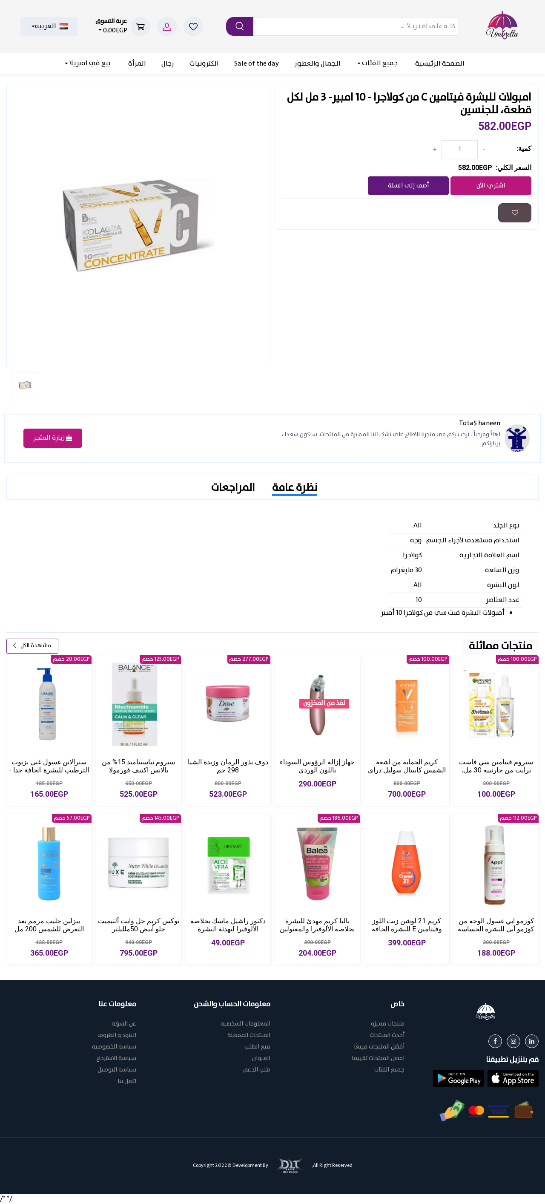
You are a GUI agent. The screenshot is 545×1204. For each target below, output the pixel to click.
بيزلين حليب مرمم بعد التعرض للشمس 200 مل (49, 925)
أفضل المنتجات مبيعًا (379, 1047)
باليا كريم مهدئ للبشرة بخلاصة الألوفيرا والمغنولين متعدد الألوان (317, 929)
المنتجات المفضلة (248, 1035)
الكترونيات (204, 63)
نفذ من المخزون (324, 704)
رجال (167, 63)
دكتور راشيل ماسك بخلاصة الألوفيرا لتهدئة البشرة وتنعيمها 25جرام (228, 929)
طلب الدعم (256, 1070)
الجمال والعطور (317, 63)
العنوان (261, 1058)
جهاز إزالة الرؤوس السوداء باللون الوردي (317, 766)
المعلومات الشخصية (245, 1024)
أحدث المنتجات (387, 1035)
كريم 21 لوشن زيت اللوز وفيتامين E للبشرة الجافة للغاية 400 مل (407, 929)
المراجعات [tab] (233, 487)
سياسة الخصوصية (114, 1047)
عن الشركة (124, 1024)
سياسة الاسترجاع (116, 1058)
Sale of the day (256, 63)
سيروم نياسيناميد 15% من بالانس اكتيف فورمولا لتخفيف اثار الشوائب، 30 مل (138, 770)
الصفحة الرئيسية (440, 63)
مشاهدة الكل (31, 645)
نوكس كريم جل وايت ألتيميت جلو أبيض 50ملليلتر (138, 925)
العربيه (51, 26)
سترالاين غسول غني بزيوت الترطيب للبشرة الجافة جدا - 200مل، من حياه (49, 770)
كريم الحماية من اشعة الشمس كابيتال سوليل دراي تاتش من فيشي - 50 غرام (407, 770)
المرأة (137, 63)
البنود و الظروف (117, 1035)
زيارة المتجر (52, 438)
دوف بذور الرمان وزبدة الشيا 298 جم (228, 766)
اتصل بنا (127, 1081)
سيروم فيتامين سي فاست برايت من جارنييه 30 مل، (496, 766)
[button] (513, 1078)
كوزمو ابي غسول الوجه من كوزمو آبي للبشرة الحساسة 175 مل (496, 929)
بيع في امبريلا (89, 63)
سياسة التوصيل (117, 1070)
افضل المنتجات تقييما (378, 1058)
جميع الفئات (379, 63)
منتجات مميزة (387, 1024)
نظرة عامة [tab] (294, 487)
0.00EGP (111, 26)
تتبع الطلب (257, 1047)
